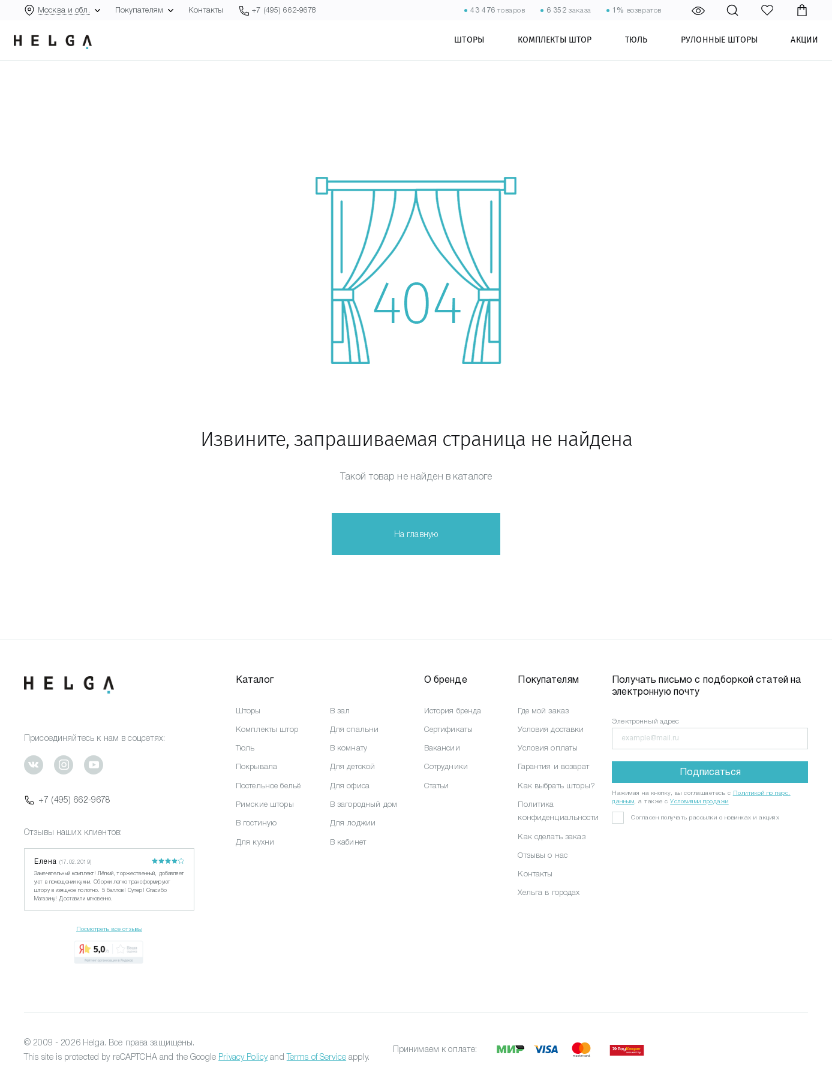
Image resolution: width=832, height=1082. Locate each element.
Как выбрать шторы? (556, 785)
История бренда (453, 710)
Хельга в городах (548, 892)
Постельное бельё (268, 785)
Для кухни (255, 841)
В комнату (348, 747)
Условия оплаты (548, 747)
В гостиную (256, 822)
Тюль (626, 51)
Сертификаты (448, 729)
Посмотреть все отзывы (109, 929)
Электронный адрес (645, 721)
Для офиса (350, 785)
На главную (416, 534)
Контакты (205, 9)
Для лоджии (353, 822)
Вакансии (442, 747)
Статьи (436, 785)
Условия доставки (551, 729)
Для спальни (354, 729)
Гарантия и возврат (553, 766)
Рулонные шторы (709, 51)
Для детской (353, 766)
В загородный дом (363, 804)
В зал (340, 710)
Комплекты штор (544, 51)
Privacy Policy (243, 1057)
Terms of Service (316, 1057)
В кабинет (348, 841)
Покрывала (256, 766)
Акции (794, 51)
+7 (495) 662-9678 (67, 799)
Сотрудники (446, 766)
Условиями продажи (699, 801)
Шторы (459, 51)
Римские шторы (265, 804)
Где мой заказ (543, 710)
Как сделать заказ (551, 836)
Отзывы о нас (542, 855)
